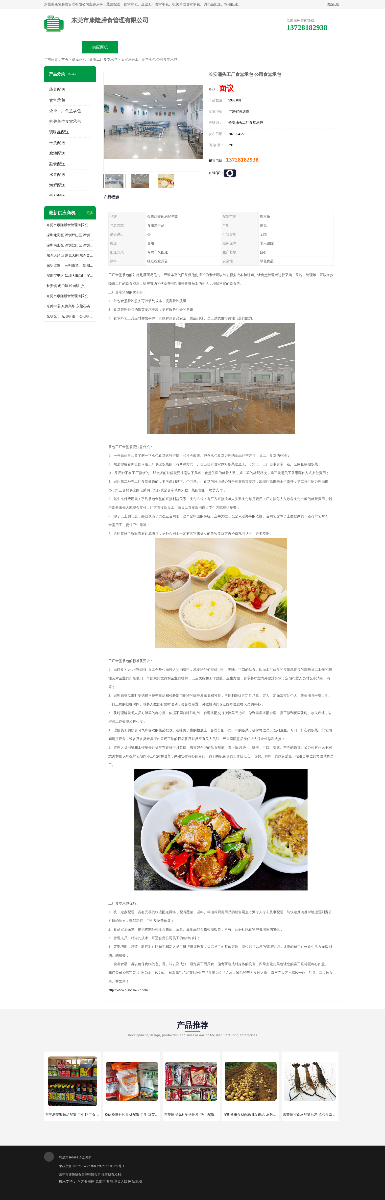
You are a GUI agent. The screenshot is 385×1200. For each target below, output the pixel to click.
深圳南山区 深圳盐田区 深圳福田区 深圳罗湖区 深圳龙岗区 (70, 245)
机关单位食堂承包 (65, 121)
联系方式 (285, 47)
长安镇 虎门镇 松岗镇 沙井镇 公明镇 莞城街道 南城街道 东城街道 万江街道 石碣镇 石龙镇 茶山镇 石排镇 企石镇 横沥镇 (70, 286)
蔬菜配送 (57, 89)
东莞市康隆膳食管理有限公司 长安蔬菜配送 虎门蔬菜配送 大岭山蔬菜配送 (70, 296)
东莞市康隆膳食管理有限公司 (80, 1174)
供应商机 (100, 47)
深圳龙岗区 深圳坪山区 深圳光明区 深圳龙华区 (70, 235)
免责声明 (102, 1181)
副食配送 (57, 164)
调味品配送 (59, 132)
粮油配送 (57, 153)
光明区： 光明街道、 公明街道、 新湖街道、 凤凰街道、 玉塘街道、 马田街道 (70, 316)
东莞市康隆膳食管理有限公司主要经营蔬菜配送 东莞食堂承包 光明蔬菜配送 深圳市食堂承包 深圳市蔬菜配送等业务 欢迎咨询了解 (70, 225)
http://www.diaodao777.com (128, 990)
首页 (64, 59)
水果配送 (57, 174)
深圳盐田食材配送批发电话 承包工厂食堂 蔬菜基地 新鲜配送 (269, 1115)
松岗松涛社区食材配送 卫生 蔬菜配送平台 (137, 1115)
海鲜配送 (57, 185)
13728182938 (242, 159)
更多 (89, 213)
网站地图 (135, 1181)
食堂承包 (57, 100)
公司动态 (211, 47)
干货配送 (57, 143)
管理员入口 (118, 1181)
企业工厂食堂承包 (103, 59)
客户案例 (248, 47)
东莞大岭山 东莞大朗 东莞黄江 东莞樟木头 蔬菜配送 (70, 255)
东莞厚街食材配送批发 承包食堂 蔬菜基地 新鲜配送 (322, 1115)
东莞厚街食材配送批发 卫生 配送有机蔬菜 (196, 1115)
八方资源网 (86, 1181)
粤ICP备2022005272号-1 (107, 1166)
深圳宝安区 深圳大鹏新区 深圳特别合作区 (70, 276)
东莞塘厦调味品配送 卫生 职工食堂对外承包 (79, 1115)
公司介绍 (174, 47)
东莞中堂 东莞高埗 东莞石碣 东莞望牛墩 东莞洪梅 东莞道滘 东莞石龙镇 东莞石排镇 (70, 306)
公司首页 (63, 47)
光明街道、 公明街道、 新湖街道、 (70, 265)
